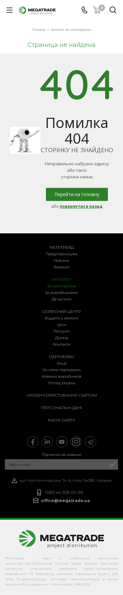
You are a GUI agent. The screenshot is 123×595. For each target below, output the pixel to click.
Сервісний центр (61, 311)
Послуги (61, 331)
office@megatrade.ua (65, 500)
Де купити (61, 299)
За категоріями (61, 285)
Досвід (61, 337)
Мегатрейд (62, 247)
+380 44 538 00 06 (63, 492)
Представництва (61, 253)
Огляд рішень (61, 382)
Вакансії (62, 266)
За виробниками (61, 292)
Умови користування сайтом (61, 395)
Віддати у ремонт (61, 318)
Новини (61, 260)
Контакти (62, 344)
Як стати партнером (61, 369)
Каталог (62, 279)
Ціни (61, 324)
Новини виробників (61, 376)
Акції (62, 363)
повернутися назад (81, 206)
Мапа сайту (61, 420)
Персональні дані (61, 407)
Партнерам (61, 356)
